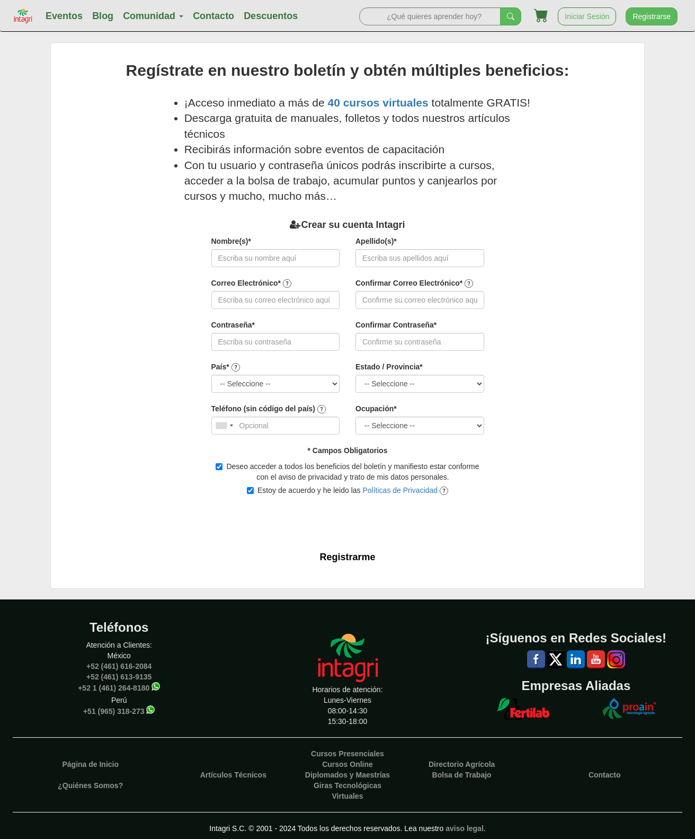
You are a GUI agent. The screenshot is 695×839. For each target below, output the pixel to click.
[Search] (430, 16)
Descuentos (271, 16)
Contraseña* (233, 325)
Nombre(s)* (231, 241)
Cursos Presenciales (347, 753)
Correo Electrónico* (246, 283)
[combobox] (224, 425)
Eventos (64, 16)
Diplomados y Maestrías (347, 775)
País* (220, 367)
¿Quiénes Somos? (90, 785)
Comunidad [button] (153, 16)
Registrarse (651, 16)
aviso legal (464, 828)
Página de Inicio (90, 764)
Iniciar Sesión (587, 16)
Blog (102, 16)
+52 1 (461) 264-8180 (113, 688)
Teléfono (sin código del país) (263, 408)
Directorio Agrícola (462, 764)
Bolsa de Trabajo (462, 775)
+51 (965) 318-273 (114, 711)
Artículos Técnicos (233, 775)
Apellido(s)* (376, 241)
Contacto (213, 16)
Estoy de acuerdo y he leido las (347, 490)
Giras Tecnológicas (347, 785)
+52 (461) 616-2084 (119, 666)
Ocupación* (376, 408)
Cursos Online (347, 764)
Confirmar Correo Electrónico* (408, 283)
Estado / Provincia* (389, 367)
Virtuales (347, 796)
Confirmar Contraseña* (395, 325)
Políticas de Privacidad (400, 490)
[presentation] (341, 520)
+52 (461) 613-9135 (119, 677)
